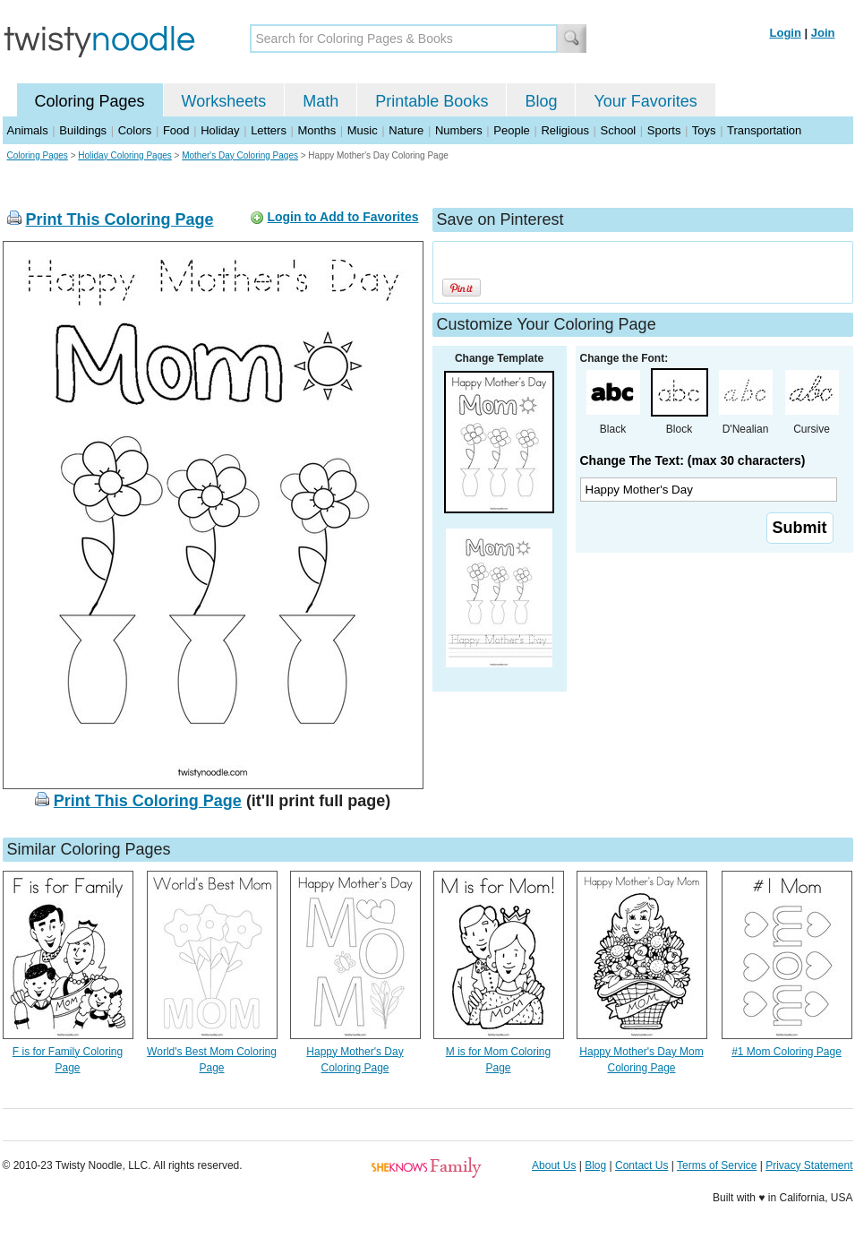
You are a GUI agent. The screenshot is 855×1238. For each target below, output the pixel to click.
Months (317, 130)
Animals (27, 130)
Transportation (764, 130)
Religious (564, 130)
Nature (406, 130)
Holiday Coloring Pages (125, 155)
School (619, 130)
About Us (554, 1165)
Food (176, 130)
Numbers (459, 130)
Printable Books (431, 101)
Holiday (220, 130)
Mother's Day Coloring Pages (240, 155)
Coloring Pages (90, 101)
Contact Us (641, 1165)
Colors (135, 130)
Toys (704, 130)
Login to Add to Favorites (342, 217)
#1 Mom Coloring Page (786, 1051)
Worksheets (224, 101)
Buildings (83, 130)
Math (320, 101)
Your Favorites (645, 101)
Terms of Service (717, 1165)
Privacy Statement (808, 1165)
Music (362, 130)
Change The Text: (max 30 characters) (693, 460)
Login (785, 32)
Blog (541, 101)
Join (823, 32)
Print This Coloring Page (120, 219)
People (511, 130)
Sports (664, 130)
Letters (268, 130)
